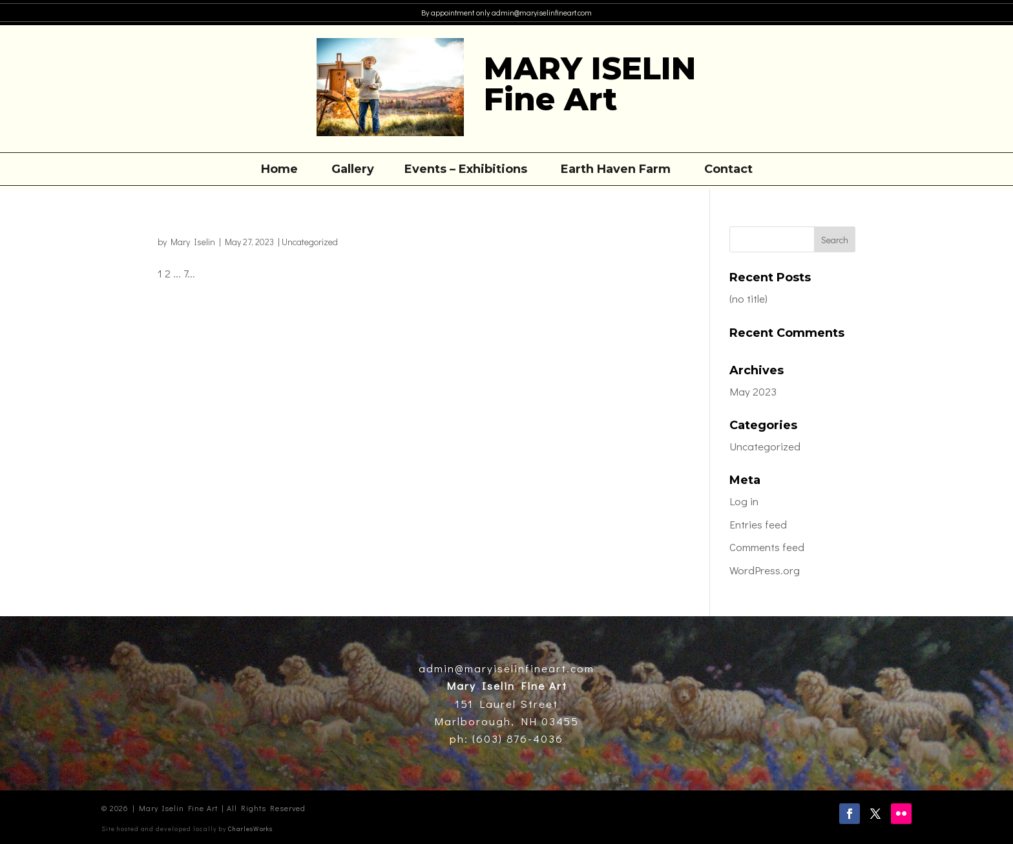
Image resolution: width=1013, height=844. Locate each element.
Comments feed (766, 546)
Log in (743, 501)
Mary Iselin (193, 242)
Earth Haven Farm (616, 170)
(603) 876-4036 (515, 738)
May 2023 (753, 391)
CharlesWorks (250, 829)
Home (279, 170)
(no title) (748, 298)
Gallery (352, 170)
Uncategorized (310, 242)
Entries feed (758, 524)
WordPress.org (764, 570)
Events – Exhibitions (465, 170)
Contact (728, 170)
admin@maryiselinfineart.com (541, 12)
